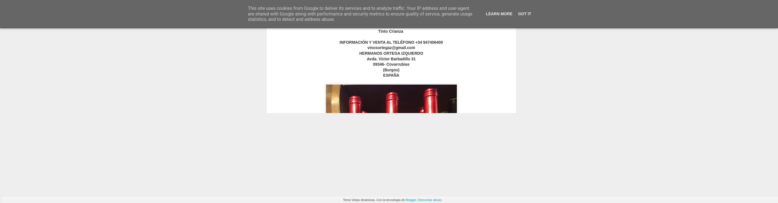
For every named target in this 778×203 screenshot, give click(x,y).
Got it (524, 14)
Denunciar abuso (429, 200)
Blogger (411, 200)
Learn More (499, 14)
